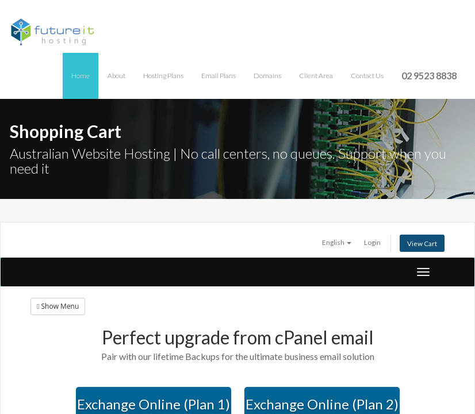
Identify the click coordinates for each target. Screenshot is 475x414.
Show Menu (58, 306)
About (116, 75)
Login (372, 242)
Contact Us (367, 75)
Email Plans (218, 75)
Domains (267, 75)
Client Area (316, 75)
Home (80, 75)
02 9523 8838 (429, 75)
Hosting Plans (163, 75)
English (336, 242)
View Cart (422, 243)
